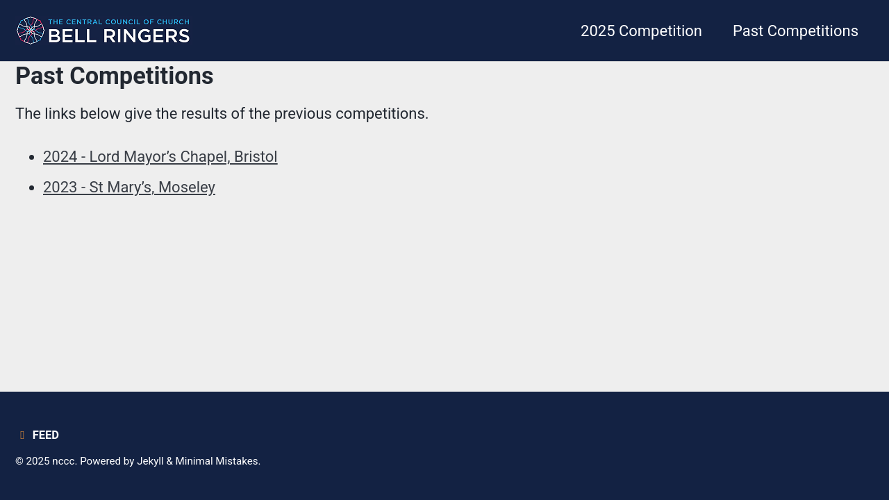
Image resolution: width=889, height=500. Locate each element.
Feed (37, 435)
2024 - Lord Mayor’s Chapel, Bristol (160, 156)
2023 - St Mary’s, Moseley (129, 187)
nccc (63, 461)
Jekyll (150, 461)
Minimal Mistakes (217, 461)
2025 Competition (641, 31)
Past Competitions (795, 31)
